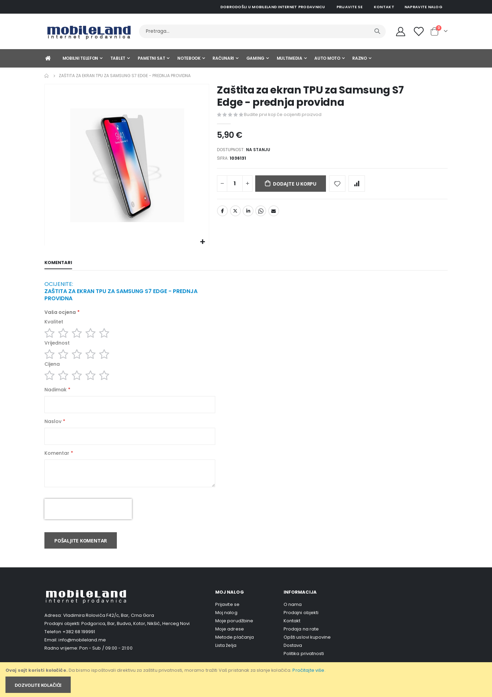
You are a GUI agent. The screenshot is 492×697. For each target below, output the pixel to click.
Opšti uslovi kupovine (307, 647)
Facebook (222, 213)
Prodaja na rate (301, 639)
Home (46, 76)
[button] (203, 242)
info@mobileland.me (82, 650)
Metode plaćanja (234, 647)
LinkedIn (248, 213)
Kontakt (384, 7)
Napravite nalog (423, 7)
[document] (246, 679)
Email (273, 213)
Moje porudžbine (234, 631)
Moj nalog (226, 623)
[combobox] (262, 31)
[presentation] (88, 519)
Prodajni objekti (301, 623)
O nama (293, 615)
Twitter (235, 213)
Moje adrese (229, 639)
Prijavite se (350, 7)
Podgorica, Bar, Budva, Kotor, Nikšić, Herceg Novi (135, 634)
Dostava (293, 656)
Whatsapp (260, 213)
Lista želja (225, 656)
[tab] (58, 263)
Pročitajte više (308, 670)
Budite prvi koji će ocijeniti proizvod (283, 114)
